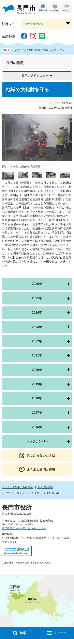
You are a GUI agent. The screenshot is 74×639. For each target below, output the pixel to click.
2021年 (37, 355)
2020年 (37, 369)
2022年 (37, 341)
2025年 (37, 298)
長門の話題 (35, 49)
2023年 (37, 327)
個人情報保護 (45, 487)
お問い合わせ (51, 493)
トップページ (19, 49)
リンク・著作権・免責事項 (17, 487)
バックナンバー (37, 441)
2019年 (37, 384)
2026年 (37, 283)
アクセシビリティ (14, 493)
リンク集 (34, 493)
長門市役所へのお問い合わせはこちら (24, 528)
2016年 (37, 427)
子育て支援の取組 (33, 24)
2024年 (37, 312)
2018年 (37, 398)
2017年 (37, 412)
